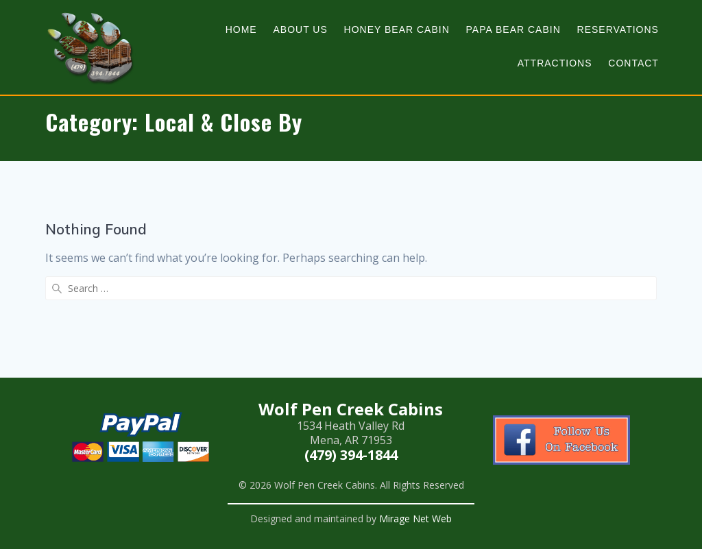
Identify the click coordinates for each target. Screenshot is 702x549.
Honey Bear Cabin (397, 29)
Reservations (618, 29)
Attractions (555, 63)
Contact (633, 63)
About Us (300, 29)
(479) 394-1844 (351, 455)
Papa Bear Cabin (513, 29)
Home (241, 29)
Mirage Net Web (415, 518)
